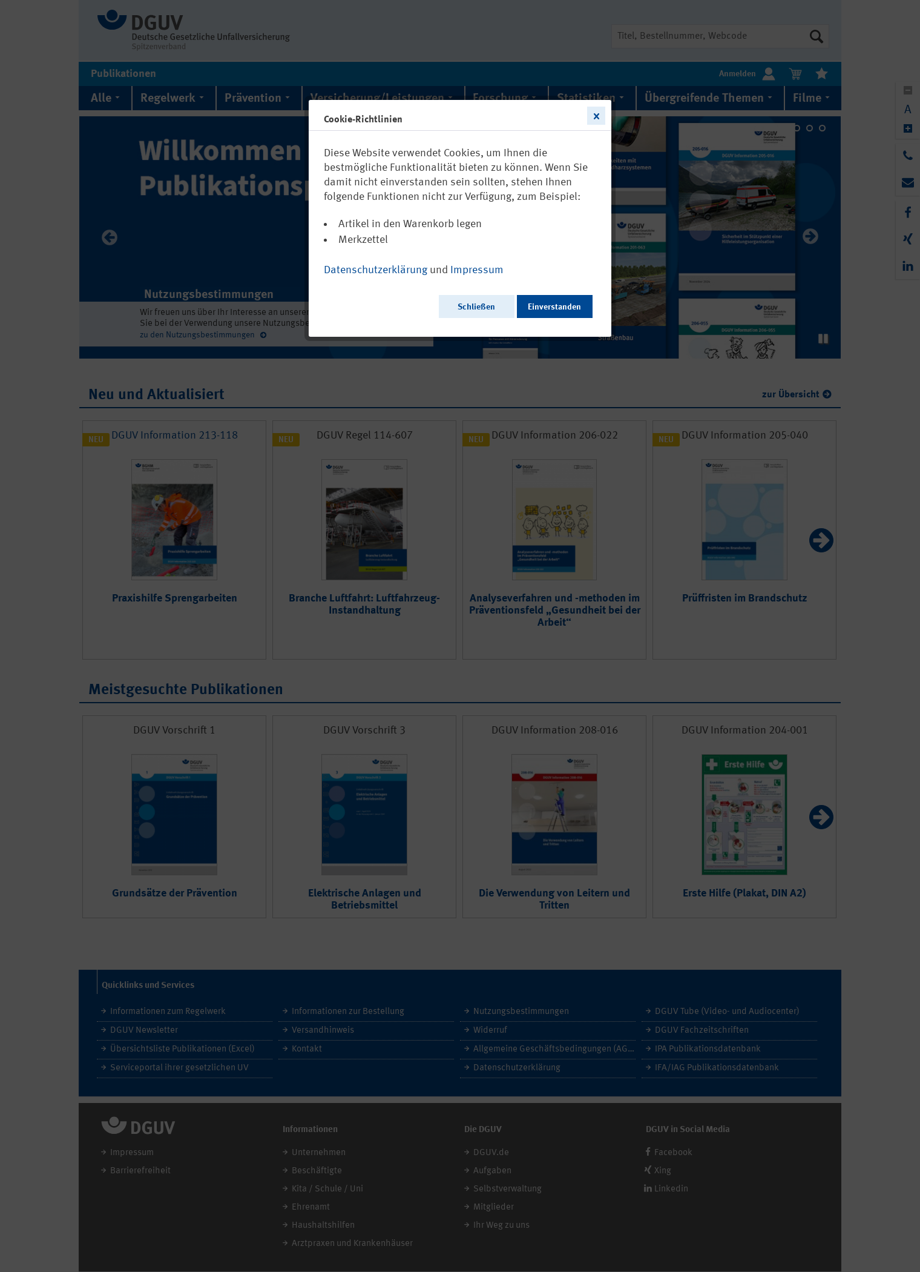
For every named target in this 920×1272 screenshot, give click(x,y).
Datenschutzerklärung (375, 270)
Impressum (477, 270)
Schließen (476, 307)
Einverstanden (554, 307)
